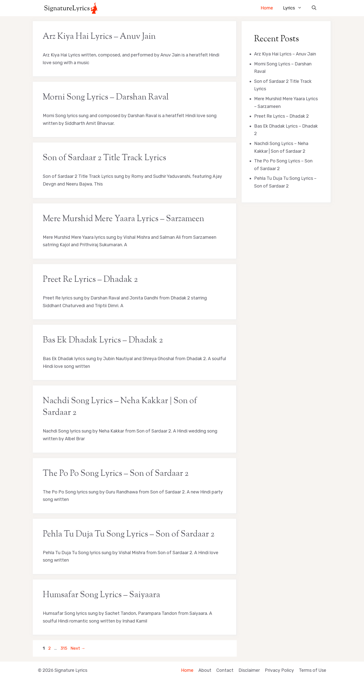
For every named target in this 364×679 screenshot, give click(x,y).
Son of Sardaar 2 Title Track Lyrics (104, 158)
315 (64, 648)
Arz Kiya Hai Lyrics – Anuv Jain (99, 37)
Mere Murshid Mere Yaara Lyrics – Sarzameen (123, 219)
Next (78, 648)
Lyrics (295, 8)
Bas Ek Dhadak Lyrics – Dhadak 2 (103, 340)
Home (267, 8)
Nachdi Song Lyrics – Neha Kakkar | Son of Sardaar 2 (120, 407)
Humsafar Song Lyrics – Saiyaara (101, 595)
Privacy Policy (279, 670)
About (204, 670)
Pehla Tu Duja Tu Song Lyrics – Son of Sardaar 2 (128, 534)
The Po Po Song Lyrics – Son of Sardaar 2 (115, 474)
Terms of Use (312, 670)
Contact (224, 670)
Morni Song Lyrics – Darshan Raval (106, 97)
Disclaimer (249, 670)
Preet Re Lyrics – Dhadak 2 (90, 280)
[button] (314, 8)
